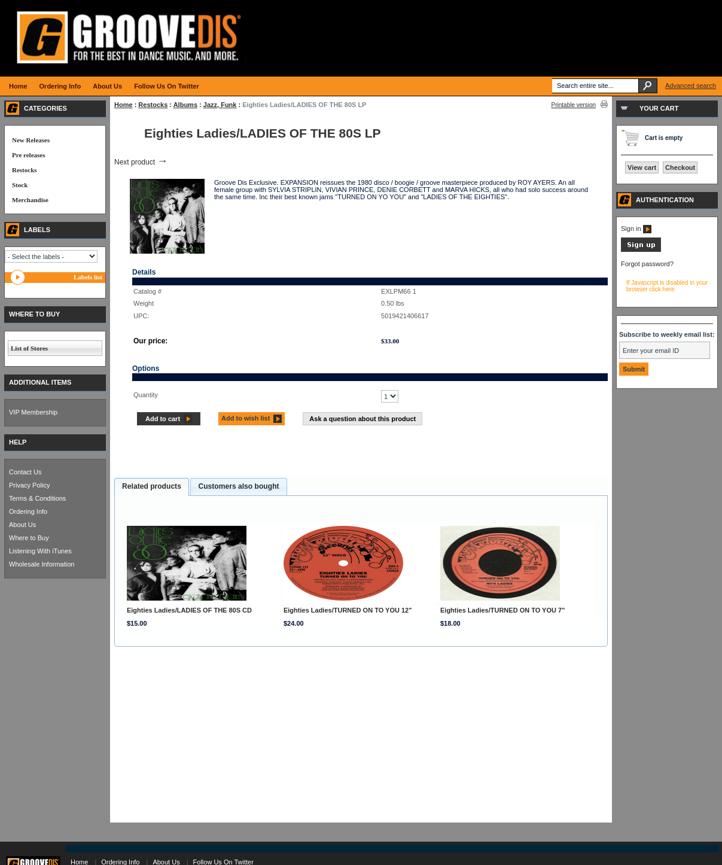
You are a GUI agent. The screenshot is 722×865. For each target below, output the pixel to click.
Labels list (88, 277)
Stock (20, 184)
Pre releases (28, 155)
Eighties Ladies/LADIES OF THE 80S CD (189, 610)
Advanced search (690, 85)
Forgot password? (647, 263)
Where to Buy (29, 537)
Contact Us (25, 472)
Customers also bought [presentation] (238, 486)
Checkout (680, 167)
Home (123, 104)
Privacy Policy (29, 485)
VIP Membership (33, 412)
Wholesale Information (41, 564)
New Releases (31, 140)
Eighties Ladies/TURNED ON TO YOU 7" (502, 610)
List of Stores (29, 348)
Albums (185, 104)
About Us (22, 524)
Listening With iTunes (40, 551)
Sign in (636, 228)
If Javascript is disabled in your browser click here (667, 286)
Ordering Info (28, 511)
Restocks (152, 104)
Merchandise (30, 199)
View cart (641, 167)
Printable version (574, 105)
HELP (17, 442)
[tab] (151, 487)
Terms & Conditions (37, 498)
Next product (140, 162)
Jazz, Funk (220, 104)
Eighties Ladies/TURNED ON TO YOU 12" (348, 610)
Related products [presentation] (151, 486)
